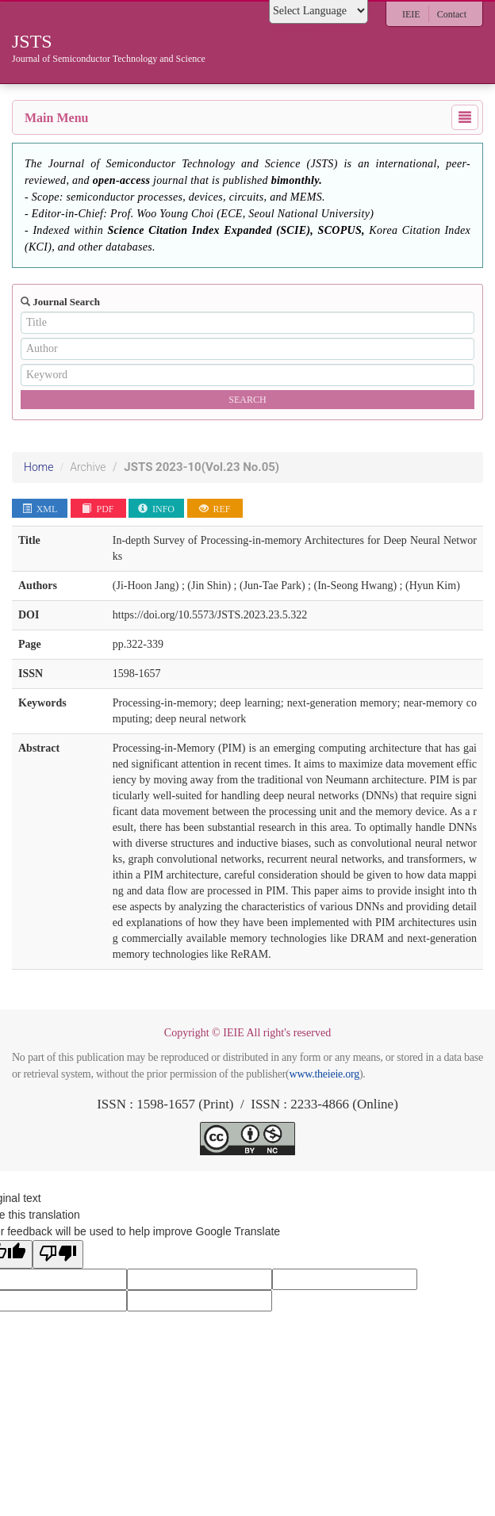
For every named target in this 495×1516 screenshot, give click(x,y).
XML (40, 509)
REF (215, 509)
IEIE (411, 14)
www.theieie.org (324, 1074)
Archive (88, 467)
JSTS (201, 467)
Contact (451, 14)
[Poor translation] (58, 1254)
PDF (97, 509)
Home (38, 467)
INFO (156, 509)
